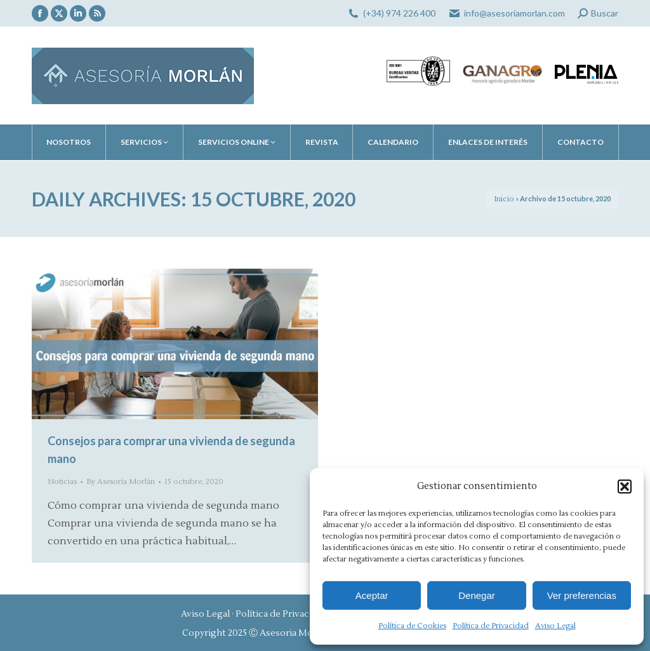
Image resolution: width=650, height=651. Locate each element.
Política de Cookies (412, 626)
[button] (624, 486)
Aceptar (371, 595)
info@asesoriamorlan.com (514, 13)
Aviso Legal (555, 626)
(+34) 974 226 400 (399, 13)
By (120, 482)
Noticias (62, 482)
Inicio (504, 199)
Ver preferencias (581, 595)
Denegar (476, 595)
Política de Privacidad (491, 626)
